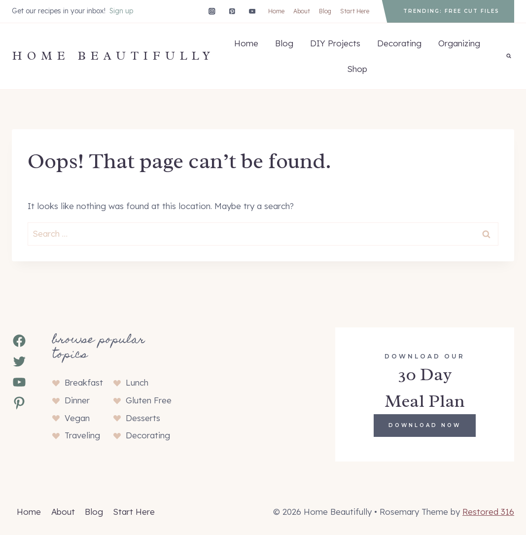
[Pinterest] (232, 11)
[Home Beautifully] (113, 56)
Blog (325, 11)
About (301, 11)
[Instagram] (211, 11)
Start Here (354, 11)
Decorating (399, 43)
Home (276, 11)
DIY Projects (335, 43)
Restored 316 (488, 511)
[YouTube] (252, 11)
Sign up (121, 10)
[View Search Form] (509, 56)
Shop (357, 69)
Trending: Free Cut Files (451, 11)
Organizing (459, 43)
